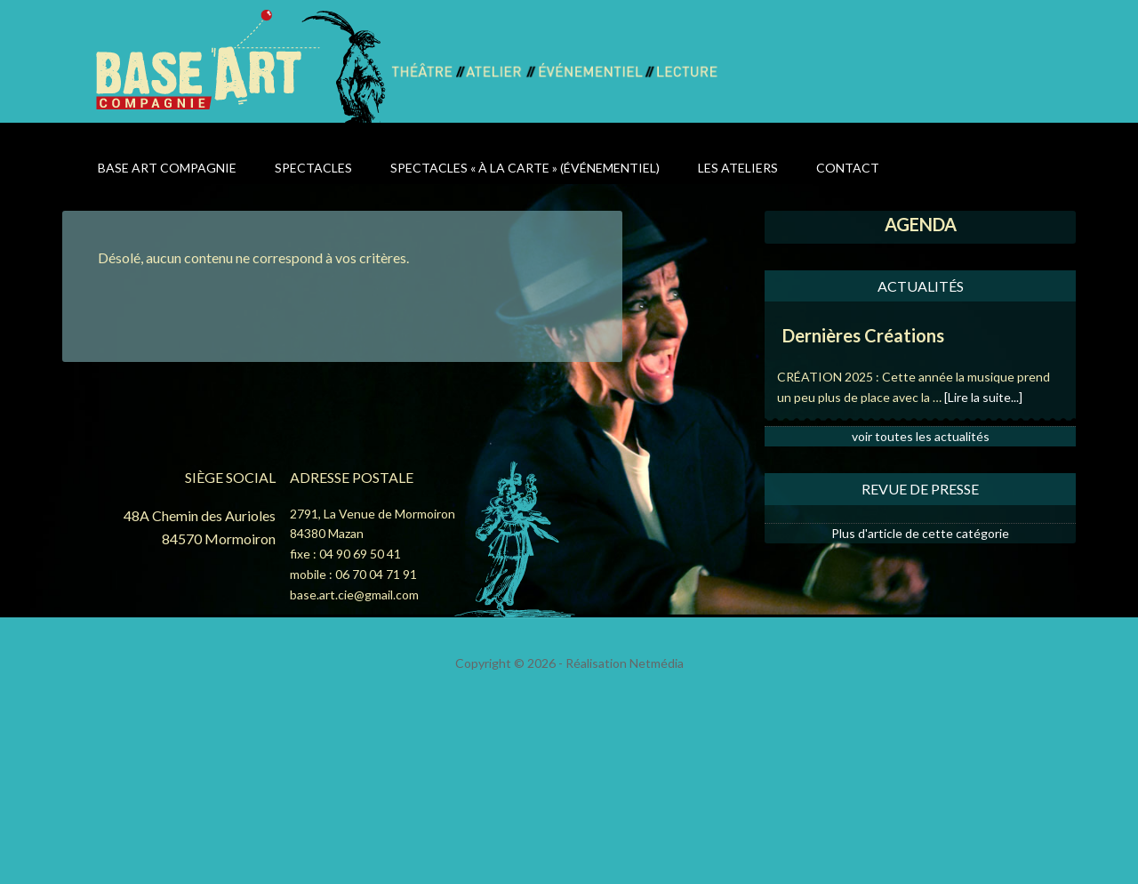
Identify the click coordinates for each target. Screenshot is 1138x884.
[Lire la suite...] (983, 397)
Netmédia (656, 663)
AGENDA (921, 224)
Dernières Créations (863, 335)
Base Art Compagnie (242, 65)
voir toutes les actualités (921, 436)
